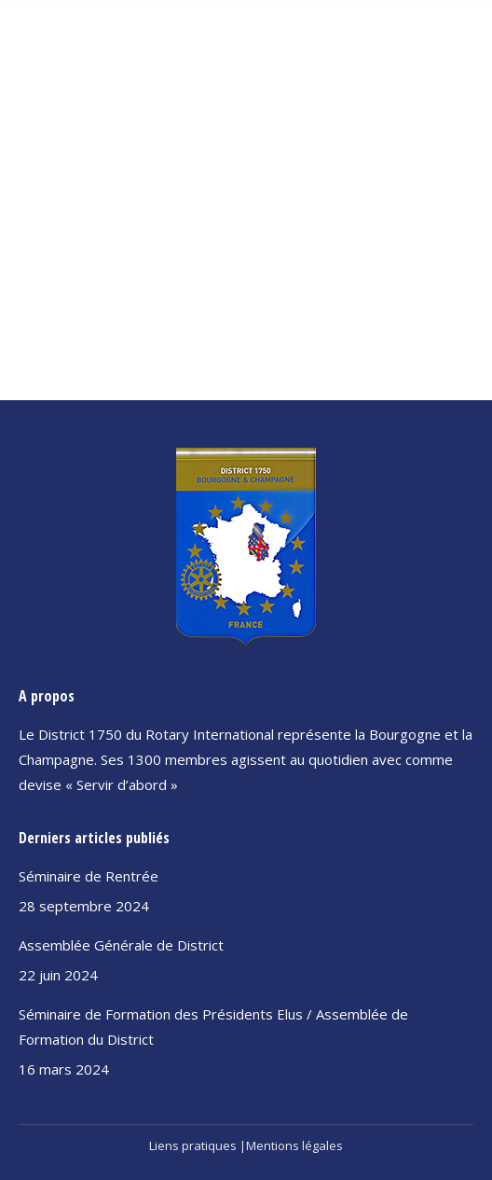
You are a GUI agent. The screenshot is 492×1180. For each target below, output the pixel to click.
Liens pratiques (193, 1145)
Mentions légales (294, 1145)
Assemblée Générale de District (121, 945)
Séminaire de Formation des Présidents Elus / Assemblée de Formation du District (213, 1026)
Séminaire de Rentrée (88, 876)
